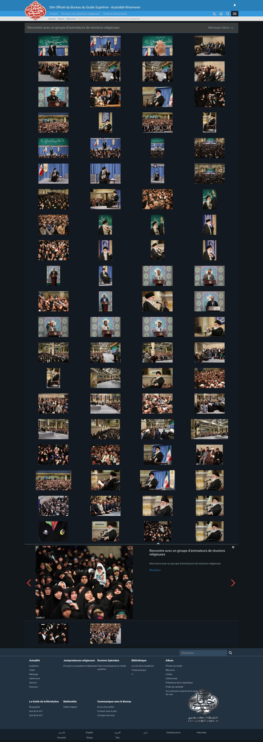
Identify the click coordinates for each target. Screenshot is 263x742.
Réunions (71, 19)
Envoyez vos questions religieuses (80, 13)
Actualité (34, 660)
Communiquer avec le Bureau (114, 701)
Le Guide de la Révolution (44, 701)
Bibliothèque (139, 660)
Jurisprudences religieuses (79, 660)
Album (61, 19)
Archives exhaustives (115, 13)
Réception (155, 570)
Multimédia (70, 701)
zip (232, 27)
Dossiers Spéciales (108, 660)
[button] (234, 13)
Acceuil (54, 13)
